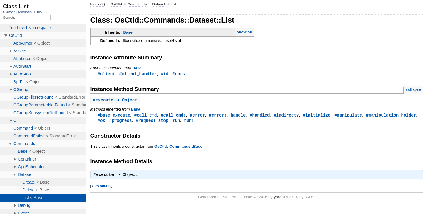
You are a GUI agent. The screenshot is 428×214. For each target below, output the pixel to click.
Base (128, 32)
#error (197, 116)
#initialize (317, 116)
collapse (413, 89)
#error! (217, 116)
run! (189, 121)
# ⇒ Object (116, 100)
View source (101, 187)
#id (164, 74)
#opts (178, 74)
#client (106, 74)
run (176, 121)
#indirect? (286, 116)
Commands (137, 4)
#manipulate (348, 116)
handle (238, 116)
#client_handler (138, 74)
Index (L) (97, 4)
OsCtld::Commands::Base (178, 147)
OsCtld (116, 4)
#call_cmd (145, 116)
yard (277, 198)
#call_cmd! (173, 116)
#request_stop (152, 121)
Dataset (158, 4)
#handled (260, 116)
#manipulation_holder (391, 116)
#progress (120, 121)
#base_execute (114, 116)
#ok (101, 121)
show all (244, 32)
